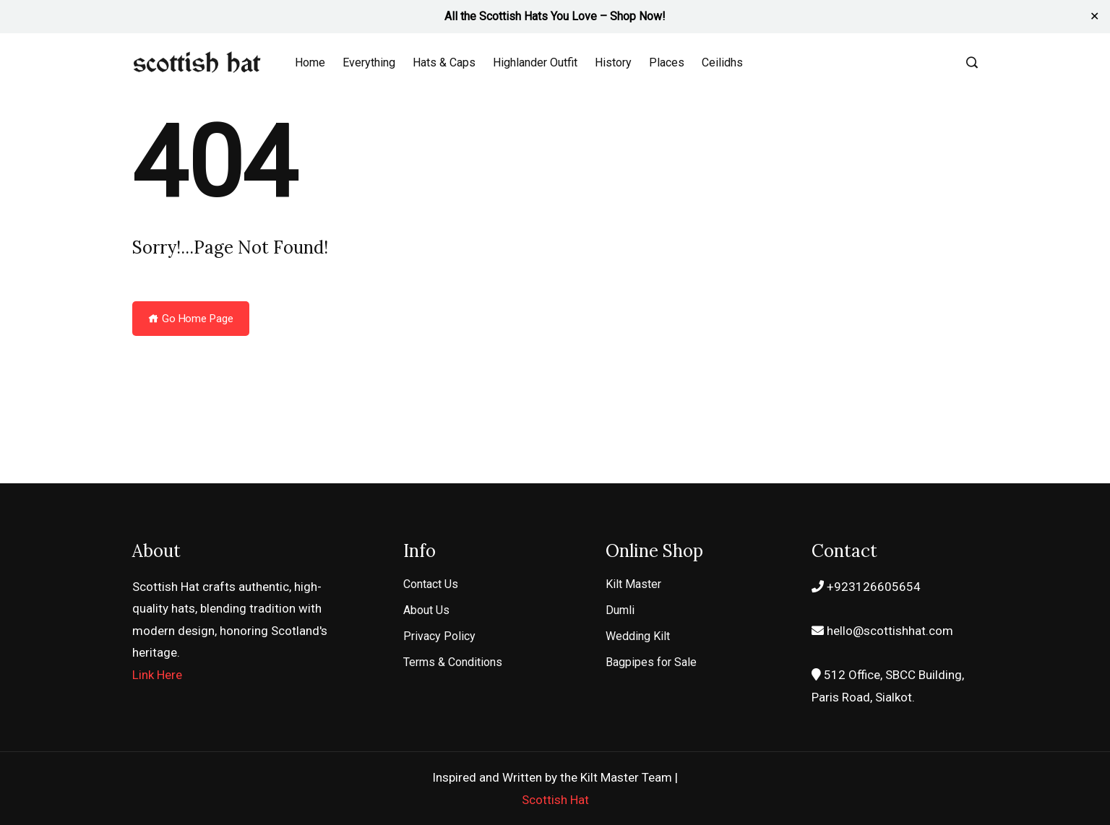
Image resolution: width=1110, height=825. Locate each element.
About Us (426, 610)
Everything (369, 62)
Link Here (157, 675)
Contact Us (430, 584)
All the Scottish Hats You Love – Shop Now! (555, 16)
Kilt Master (633, 584)
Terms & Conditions (452, 662)
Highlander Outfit (535, 62)
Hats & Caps (444, 62)
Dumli (620, 610)
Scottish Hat (555, 799)
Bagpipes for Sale (651, 662)
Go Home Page (190, 318)
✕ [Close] (1094, 16)
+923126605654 (866, 586)
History (613, 62)
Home (310, 62)
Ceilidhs (722, 62)
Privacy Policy (439, 636)
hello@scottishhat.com (882, 630)
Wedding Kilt (638, 636)
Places (666, 62)
